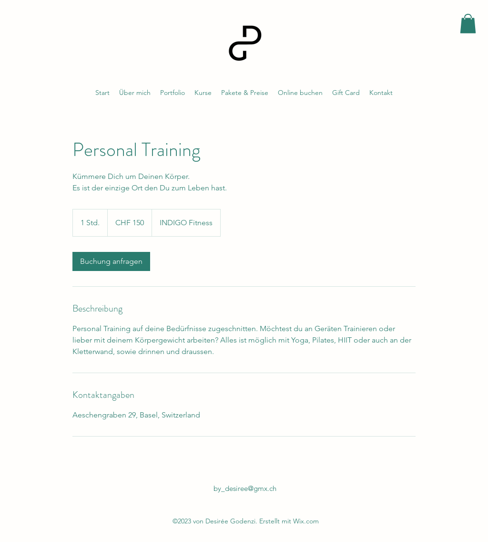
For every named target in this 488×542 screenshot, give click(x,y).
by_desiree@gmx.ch (245, 488)
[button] (468, 23)
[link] (111, 261)
